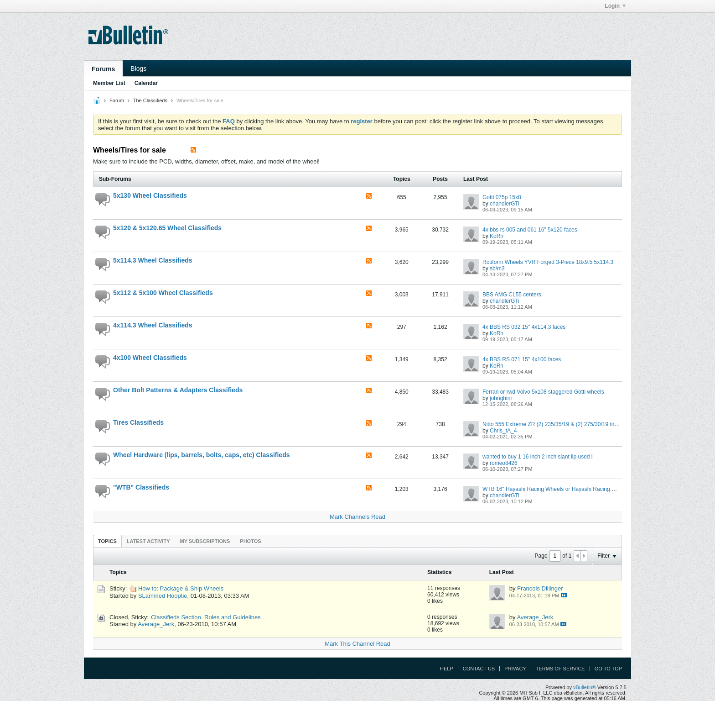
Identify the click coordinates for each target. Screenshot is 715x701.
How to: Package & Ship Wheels (180, 588)
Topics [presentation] (107, 541)
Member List (109, 83)
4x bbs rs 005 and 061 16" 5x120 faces (529, 230)
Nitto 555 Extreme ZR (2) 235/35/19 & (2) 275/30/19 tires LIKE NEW (565, 424)
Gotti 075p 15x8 (501, 197)
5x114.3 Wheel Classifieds (152, 260)
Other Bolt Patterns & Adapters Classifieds (178, 390)
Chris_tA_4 (503, 430)
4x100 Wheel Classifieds (150, 357)
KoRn (496, 236)
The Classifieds (150, 100)
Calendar (146, 83)
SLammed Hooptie (162, 595)
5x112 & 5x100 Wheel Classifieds (163, 292)
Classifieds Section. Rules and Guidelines (206, 617)
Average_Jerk (156, 624)
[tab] (107, 541)
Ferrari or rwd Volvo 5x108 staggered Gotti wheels (543, 392)
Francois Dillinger (540, 588)
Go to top (608, 668)
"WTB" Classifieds (141, 487)
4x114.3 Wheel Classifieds (152, 325)
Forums (103, 69)
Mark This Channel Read (357, 643)
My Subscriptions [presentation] (205, 541)
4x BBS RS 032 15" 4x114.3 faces (523, 327)
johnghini (501, 398)
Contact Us (479, 668)
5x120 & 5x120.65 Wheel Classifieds (167, 228)
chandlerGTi (504, 203)
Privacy (515, 668)
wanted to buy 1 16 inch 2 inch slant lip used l (537, 456)
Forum (116, 100)
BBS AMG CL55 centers (511, 294)
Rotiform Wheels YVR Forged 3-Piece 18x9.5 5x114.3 (547, 262)
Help (446, 668)
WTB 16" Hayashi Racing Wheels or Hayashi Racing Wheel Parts (561, 489)
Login (615, 6)
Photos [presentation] (250, 541)
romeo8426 (504, 463)
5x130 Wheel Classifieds (150, 195)
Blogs (138, 68)
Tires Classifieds (138, 422)
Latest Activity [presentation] (148, 541)
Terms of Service (560, 668)
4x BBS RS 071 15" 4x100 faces (521, 359)
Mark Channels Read (357, 516)
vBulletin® (584, 687)
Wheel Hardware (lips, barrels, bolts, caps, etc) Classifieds (201, 455)
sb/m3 (497, 268)
